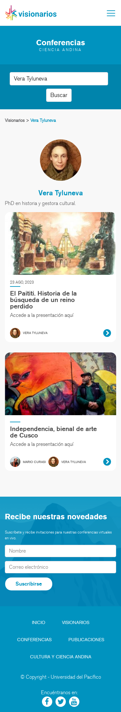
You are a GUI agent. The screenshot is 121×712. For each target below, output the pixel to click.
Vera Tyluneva (60, 192)
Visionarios (75, 622)
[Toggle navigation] (111, 13)
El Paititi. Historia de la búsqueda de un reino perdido (43, 299)
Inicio (38, 622)
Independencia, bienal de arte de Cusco (53, 432)
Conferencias (34, 639)
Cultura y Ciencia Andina (60, 657)
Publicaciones (86, 639)
